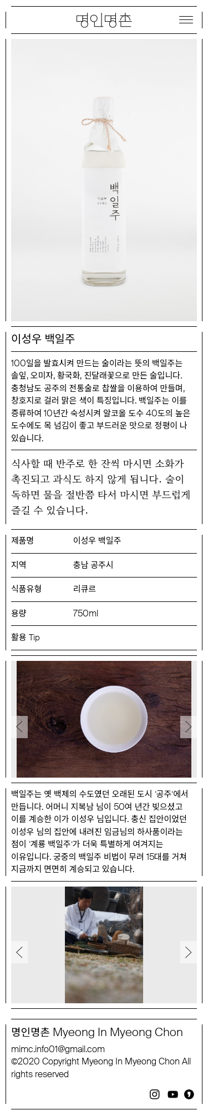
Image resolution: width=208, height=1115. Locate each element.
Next (188, 727)
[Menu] (186, 19)
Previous (19, 727)
